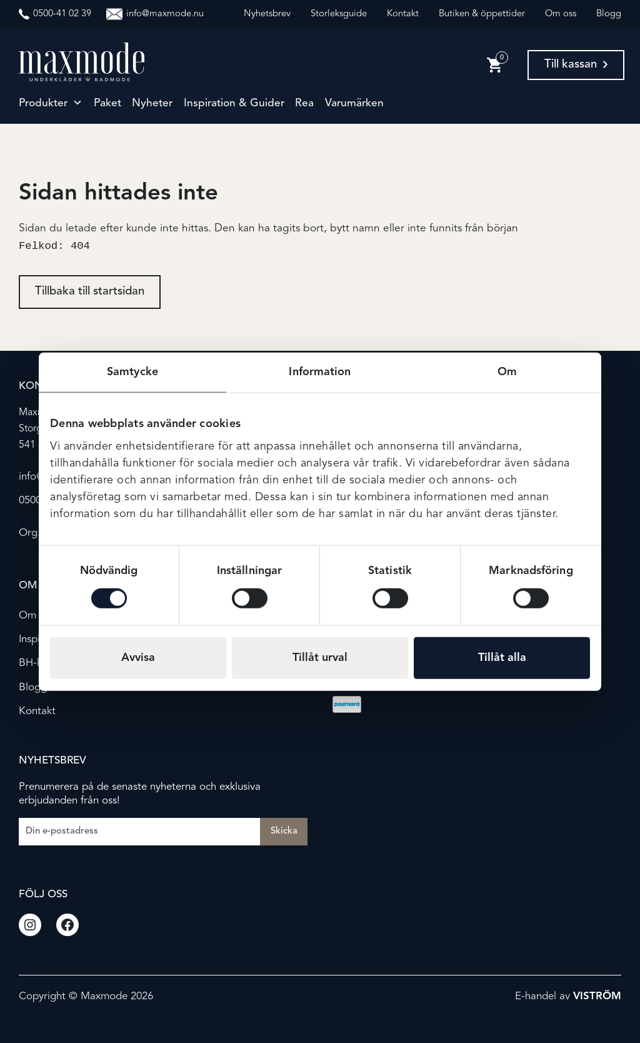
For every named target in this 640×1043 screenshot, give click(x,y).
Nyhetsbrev (267, 14)
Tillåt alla (502, 657)
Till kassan (576, 65)
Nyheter (152, 103)
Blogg (608, 14)
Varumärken (354, 103)
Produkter (43, 103)
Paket (107, 103)
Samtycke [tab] (132, 372)
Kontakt (403, 14)
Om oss (560, 14)
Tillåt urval (320, 657)
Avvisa (138, 657)
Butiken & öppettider (482, 14)
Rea (304, 103)
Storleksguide (339, 14)
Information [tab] (320, 372)
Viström (597, 996)
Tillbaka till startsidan (89, 293)
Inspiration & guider (234, 103)
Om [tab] (507, 372)
